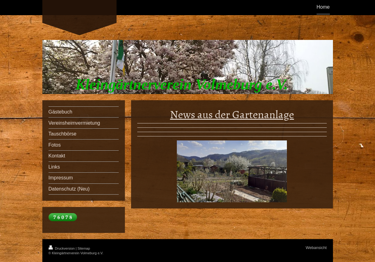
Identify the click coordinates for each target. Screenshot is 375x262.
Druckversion (62, 248)
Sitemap (84, 248)
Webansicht (316, 247)
